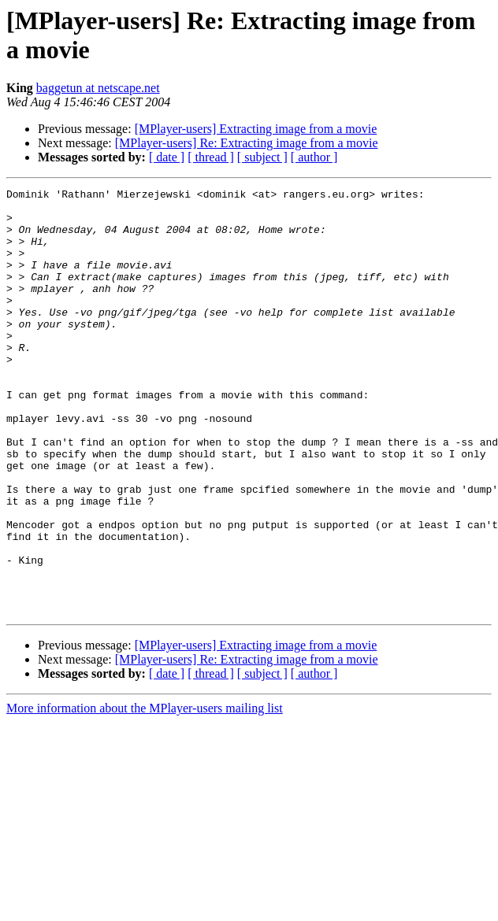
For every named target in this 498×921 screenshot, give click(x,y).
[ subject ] (262, 157)
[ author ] (314, 157)
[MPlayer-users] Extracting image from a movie (256, 128)
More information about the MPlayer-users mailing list (144, 793)
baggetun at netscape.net (98, 87)
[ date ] (166, 157)
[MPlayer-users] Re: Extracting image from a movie (246, 143)
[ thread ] (211, 157)
